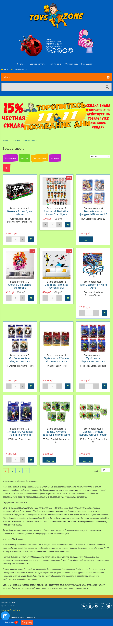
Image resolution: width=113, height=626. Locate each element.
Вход (4, 69)
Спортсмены (16, 140)
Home (5, 140)
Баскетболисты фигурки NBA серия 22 (93, 213)
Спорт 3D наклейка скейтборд (19, 286)
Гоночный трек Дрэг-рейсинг (19, 213)
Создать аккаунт (19, 69)
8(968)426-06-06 (54, 46)
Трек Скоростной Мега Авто (93, 286)
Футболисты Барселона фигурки (93, 360)
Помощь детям (87, 64)
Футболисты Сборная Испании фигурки (56, 360)
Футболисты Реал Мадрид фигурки (19, 360)
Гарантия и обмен (55, 64)
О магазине (21, 64)
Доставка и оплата (37, 64)
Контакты (31, 617)
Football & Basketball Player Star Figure (57, 213)
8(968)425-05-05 (54, 44)
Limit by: (97, 471)
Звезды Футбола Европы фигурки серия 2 (93, 434)
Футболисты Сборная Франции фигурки (20, 433)
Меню (56, 77)
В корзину (27, 622)
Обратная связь (71, 64)
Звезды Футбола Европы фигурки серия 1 (56, 434)
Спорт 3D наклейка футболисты (56, 286)
